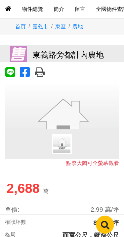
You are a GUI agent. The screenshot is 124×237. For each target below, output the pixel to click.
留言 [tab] (80, 9)
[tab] (8, 9)
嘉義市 (40, 26)
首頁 (20, 26)
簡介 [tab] (59, 9)
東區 (60, 26)
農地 (77, 26)
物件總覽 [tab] (32, 9)
